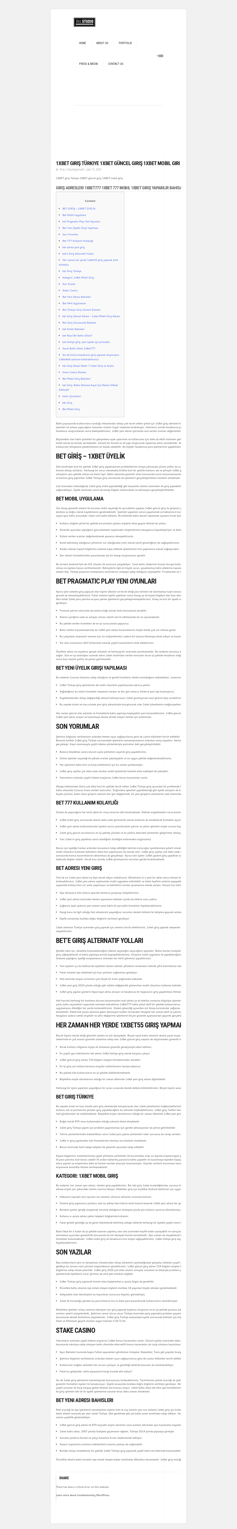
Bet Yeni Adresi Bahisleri (76, 297)
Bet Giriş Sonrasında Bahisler (79, 322)
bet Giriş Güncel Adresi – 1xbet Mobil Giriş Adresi (91, 316)
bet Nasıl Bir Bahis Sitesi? (77, 335)
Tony (62, 169)
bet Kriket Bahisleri (73, 329)
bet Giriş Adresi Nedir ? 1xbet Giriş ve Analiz (88, 366)
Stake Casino (70, 290)
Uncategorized (75, 169)
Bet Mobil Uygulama (74, 215)
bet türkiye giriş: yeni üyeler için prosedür (86, 342)
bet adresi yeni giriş (73, 247)
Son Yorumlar (70, 234)
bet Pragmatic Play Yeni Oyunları (81, 221)
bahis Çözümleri (71, 396)
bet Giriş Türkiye (72, 271)
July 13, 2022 (94, 169)
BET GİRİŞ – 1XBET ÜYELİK (79, 208)
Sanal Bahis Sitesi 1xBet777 (78, 348)
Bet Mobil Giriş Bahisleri (76, 379)
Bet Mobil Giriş (71, 409)
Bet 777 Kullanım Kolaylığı (77, 241)
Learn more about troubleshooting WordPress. (83, 1495)
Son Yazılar (68, 284)
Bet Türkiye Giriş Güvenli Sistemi (81, 310)
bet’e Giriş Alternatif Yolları (78, 254)
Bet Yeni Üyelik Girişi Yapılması (80, 228)
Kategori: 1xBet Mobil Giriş (78, 277)
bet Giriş (67, 402)
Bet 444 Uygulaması (74, 303)
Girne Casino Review (74, 372)
